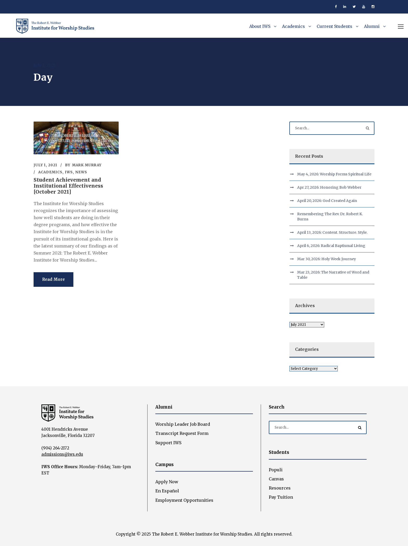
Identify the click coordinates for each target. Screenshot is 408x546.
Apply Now (166, 481)
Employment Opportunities (184, 500)
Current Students (334, 26)
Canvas (276, 478)
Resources (280, 488)
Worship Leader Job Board (182, 424)
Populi (276, 469)
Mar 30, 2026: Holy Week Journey (326, 259)
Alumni (372, 26)
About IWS (259, 26)
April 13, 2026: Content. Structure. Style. (332, 232)
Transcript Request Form (181, 433)
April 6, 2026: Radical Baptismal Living (331, 245)
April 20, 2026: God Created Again (327, 200)
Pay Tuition (281, 497)
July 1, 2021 (45, 165)
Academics (293, 26)
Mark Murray (86, 165)
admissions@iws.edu (62, 454)
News (81, 172)
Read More (53, 279)
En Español (167, 490)
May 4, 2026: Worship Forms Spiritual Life (334, 174)
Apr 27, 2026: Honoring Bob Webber (329, 187)
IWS (69, 172)
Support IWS (168, 442)
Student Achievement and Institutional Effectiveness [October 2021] (68, 186)
